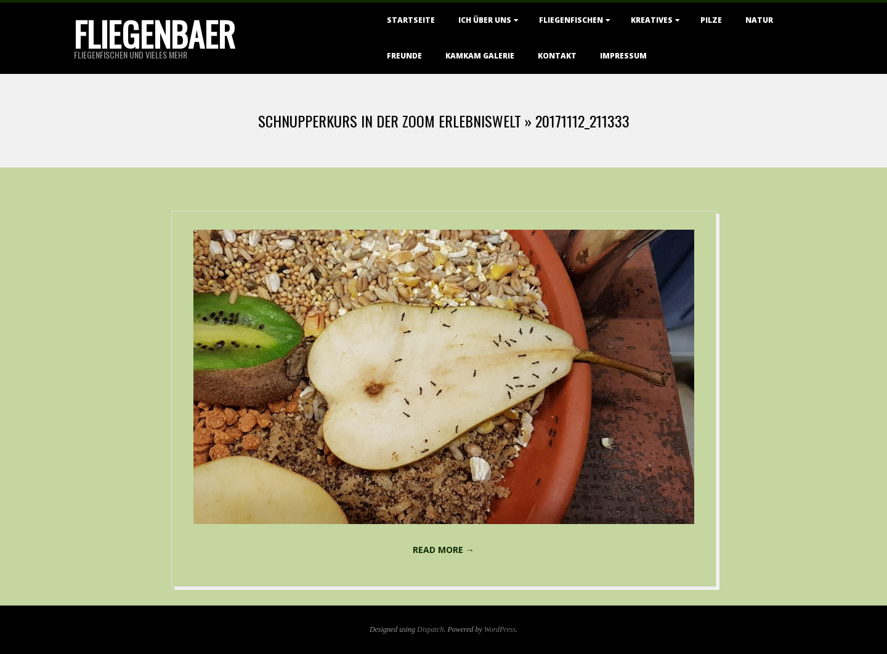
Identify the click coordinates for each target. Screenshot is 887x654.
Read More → (443, 549)
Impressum (623, 55)
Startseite (411, 20)
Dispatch (430, 629)
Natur (759, 20)
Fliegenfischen (571, 20)
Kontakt (557, 55)
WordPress (500, 629)
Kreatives (652, 20)
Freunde (404, 55)
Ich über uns (484, 20)
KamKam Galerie (479, 55)
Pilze (711, 20)
